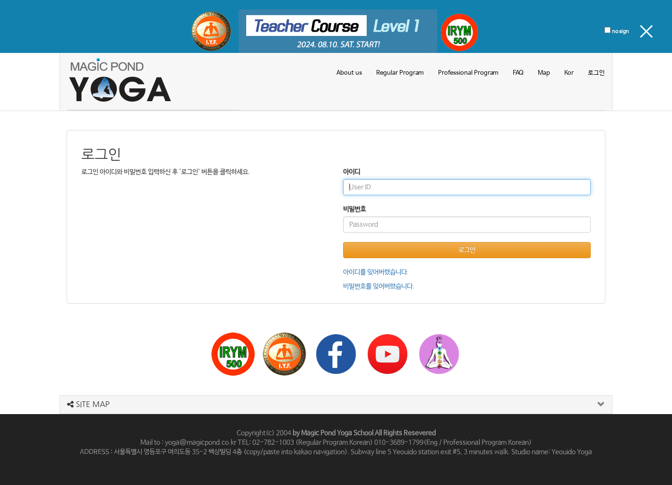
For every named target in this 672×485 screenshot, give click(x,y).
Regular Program (400, 73)
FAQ (518, 73)
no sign (620, 32)
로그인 (596, 73)
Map (544, 73)
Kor (569, 73)
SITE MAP (88, 404)
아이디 (351, 172)
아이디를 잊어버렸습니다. (376, 272)
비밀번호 (354, 209)
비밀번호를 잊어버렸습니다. (378, 286)
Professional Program (468, 73)
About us (349, 73)
